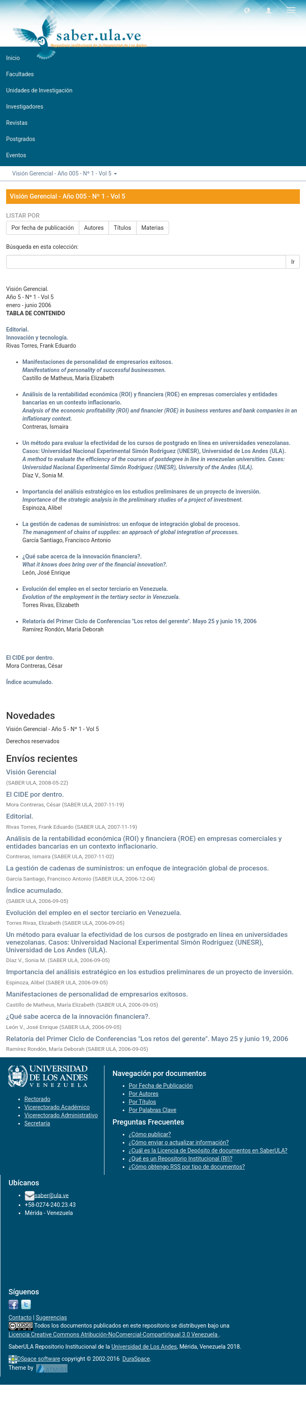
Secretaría (37, 1123)
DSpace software (38, 1359)
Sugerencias (51, 1317)
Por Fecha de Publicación (161, 1085)
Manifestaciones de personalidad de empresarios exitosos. (97, 994)
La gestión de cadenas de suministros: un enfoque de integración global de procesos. (137, 868)
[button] (247, 10)
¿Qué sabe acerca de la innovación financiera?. (78, 1016)
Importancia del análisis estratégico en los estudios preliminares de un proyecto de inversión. (149, 972)
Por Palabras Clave (152, 1110)
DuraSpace (136, 1359)
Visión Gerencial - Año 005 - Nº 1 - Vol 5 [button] (64, 173)
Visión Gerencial (31, 772)
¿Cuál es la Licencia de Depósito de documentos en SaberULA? (208, 1150)
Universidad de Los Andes (144, 1346)
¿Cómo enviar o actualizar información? (179, 1142)
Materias (152, 228)
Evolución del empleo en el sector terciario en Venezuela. (94, 913)
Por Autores (143, 1094)
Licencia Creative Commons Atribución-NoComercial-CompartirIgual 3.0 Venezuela (114, 1334)
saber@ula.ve (52, 1195)
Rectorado (37, 1099)
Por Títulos (142, 1102)
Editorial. (19, 816)
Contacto (20, 1317)
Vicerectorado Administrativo (61, 1115)
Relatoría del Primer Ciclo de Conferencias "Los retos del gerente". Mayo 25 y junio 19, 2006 (147, 1039)
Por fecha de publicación (42, 228)
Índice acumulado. (34, 890)
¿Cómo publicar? (150, 1134)
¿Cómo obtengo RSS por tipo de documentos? (187, 1166)
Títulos (122, 228)
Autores (94, 228)
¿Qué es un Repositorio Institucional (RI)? (180, 1158)
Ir (293, 262)
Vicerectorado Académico (57, 1107)
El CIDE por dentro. (35, 794)
